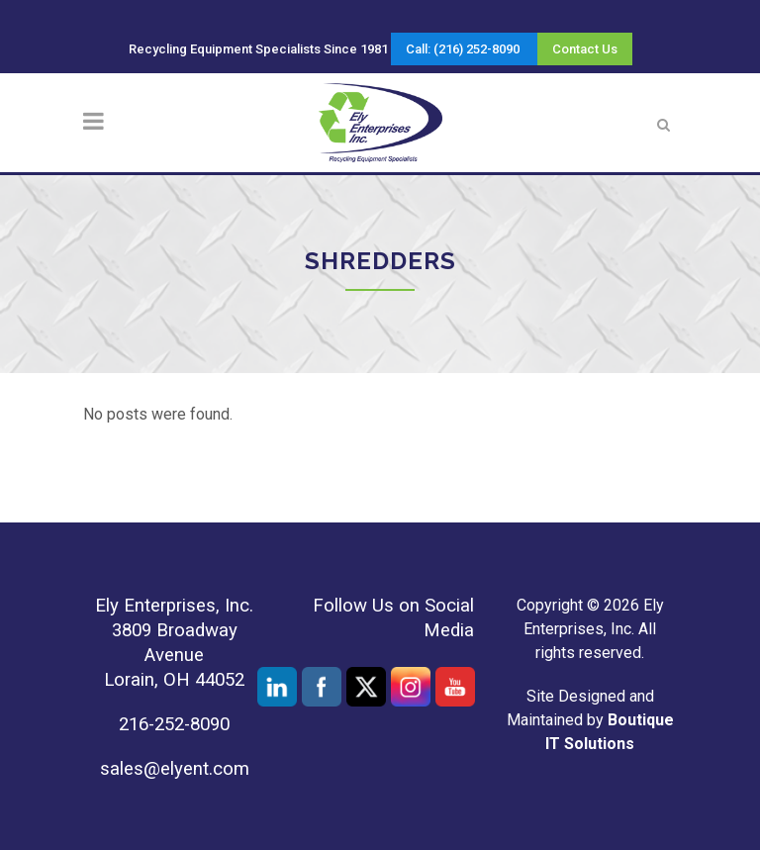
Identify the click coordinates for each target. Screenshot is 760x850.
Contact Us (585, 49)
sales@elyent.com (174, 769)
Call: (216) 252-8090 (463, 49)
